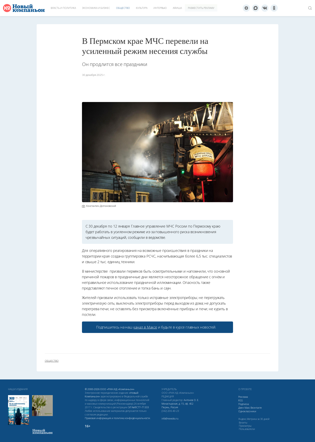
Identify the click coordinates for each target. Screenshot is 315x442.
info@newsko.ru (170, 418)
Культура (141, 8)
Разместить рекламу (201, 8)
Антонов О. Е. (191, 400)
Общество (123, 8)
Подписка (243, 404)
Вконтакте (256, 407)
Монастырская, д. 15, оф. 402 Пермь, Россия (177, 405)
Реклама (243, 397)
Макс (247, 407)
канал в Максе (145, 327)
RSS (240, 400)
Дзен (241, 407)
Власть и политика (63, 8)
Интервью (160, 8)
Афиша (177, 8)
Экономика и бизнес (96, 8)
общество (52, 361)
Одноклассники (247, 411)
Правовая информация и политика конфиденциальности (117, 418)
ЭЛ (138, 407)
